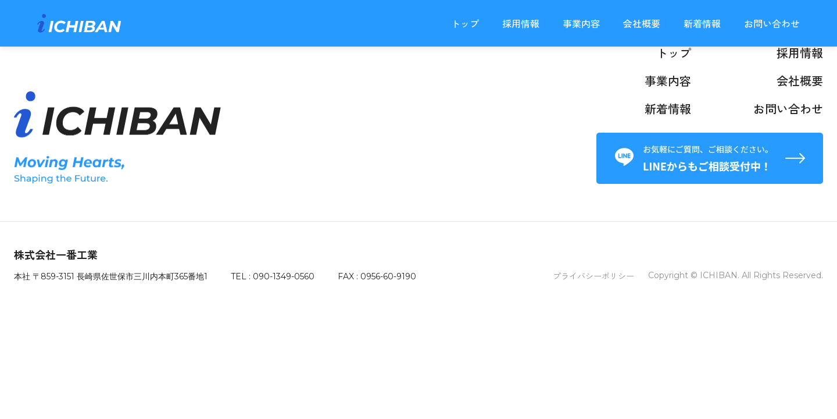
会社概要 (641, 23)
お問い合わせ (772, 23)
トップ (465, 23)
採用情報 (520, 23)
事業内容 (581, 23)
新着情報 (702, 23)
